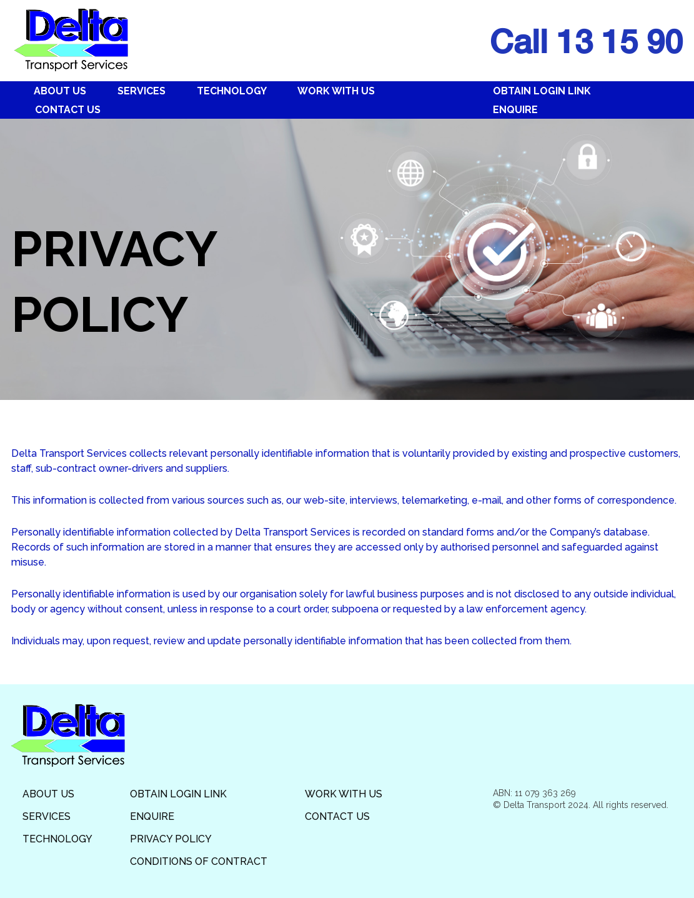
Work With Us (336, 91)
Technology (232, 91)
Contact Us (68, 110)
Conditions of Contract (198, 861)
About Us (60, 91)
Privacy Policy (171, 839)
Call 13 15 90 (586, 40)
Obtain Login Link (542, 91)
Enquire (515, 110)
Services (141, 91)
